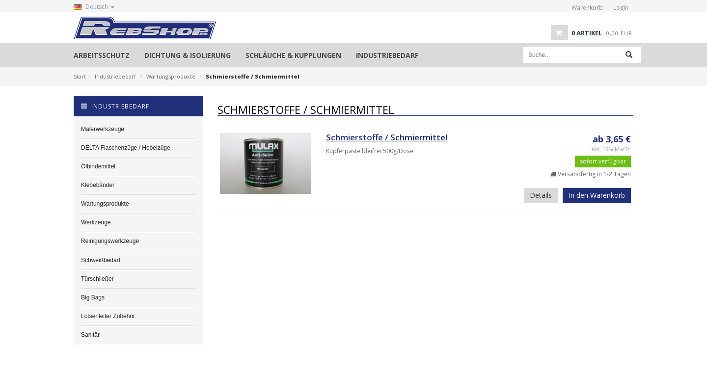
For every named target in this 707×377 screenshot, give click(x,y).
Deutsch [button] (94, 6)
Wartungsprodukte (170, 76)
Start (80, 76)
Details (541, 195)
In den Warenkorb (597, 195)
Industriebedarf (115, 76)
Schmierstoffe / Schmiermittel (386, 137)
